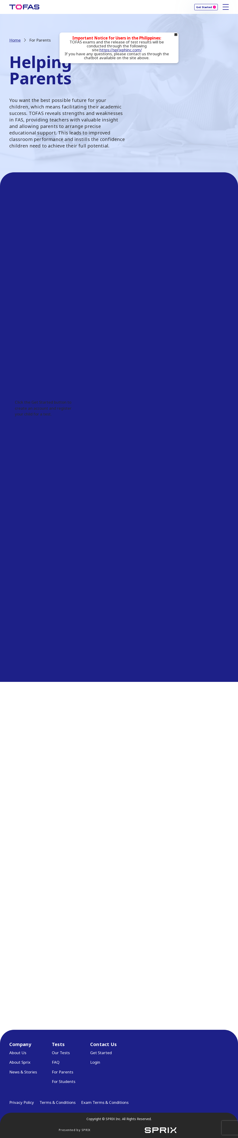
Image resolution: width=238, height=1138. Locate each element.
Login (95, 1062)
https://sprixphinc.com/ (120, 49)
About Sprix (19, 1062)
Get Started (204, 7)
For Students (63, 1081)
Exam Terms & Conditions (105, 1102)
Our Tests (61, 1052)
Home (15, 40)
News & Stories (23, 1072)
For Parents (62, 1072)
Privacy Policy (21, 1102)
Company (20, 1044)
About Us (17, 1052)
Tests (58, 1044)
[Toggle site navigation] (226, 7)
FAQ (56, 1062)
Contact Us (103, 1044)
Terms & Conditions (58, 1102)
